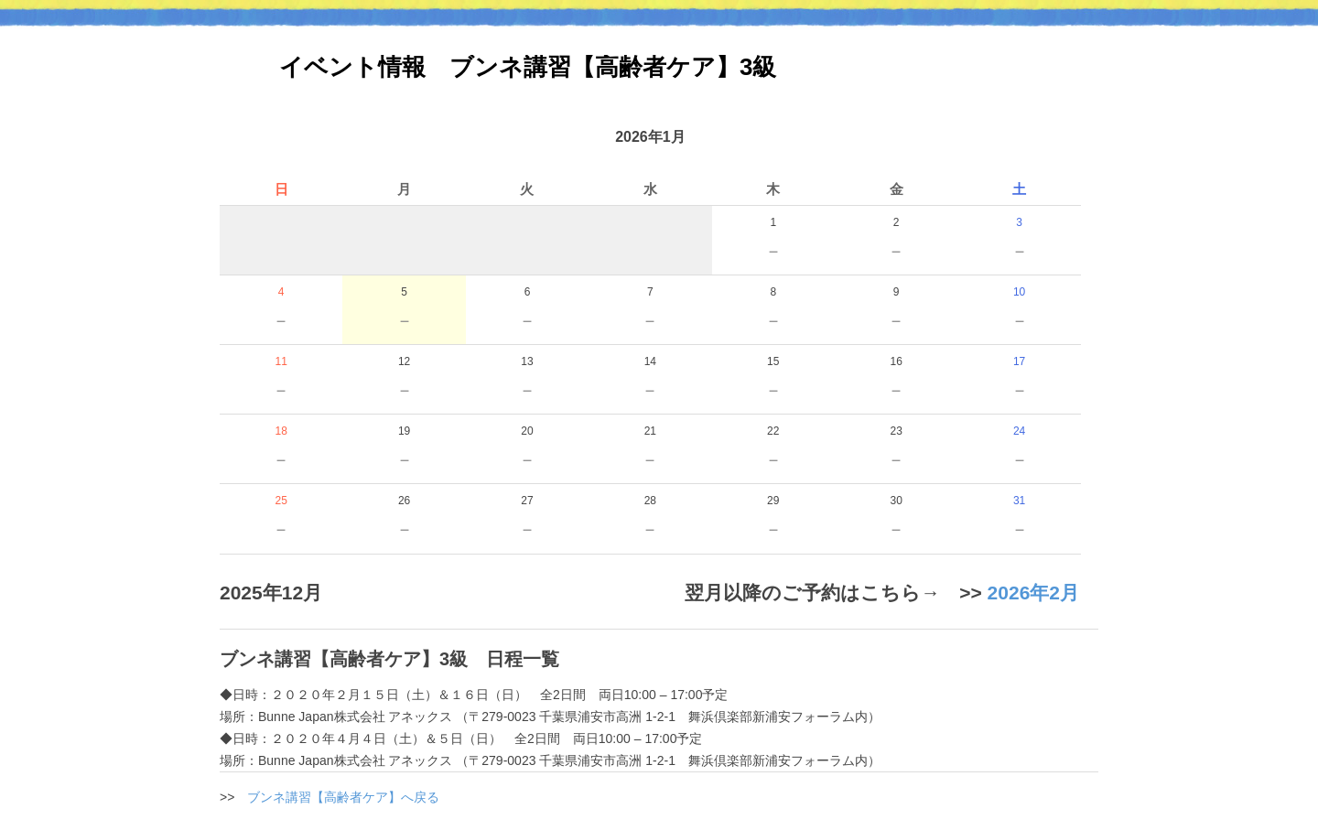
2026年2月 (1033, 592)
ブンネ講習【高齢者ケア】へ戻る (343, 797)
